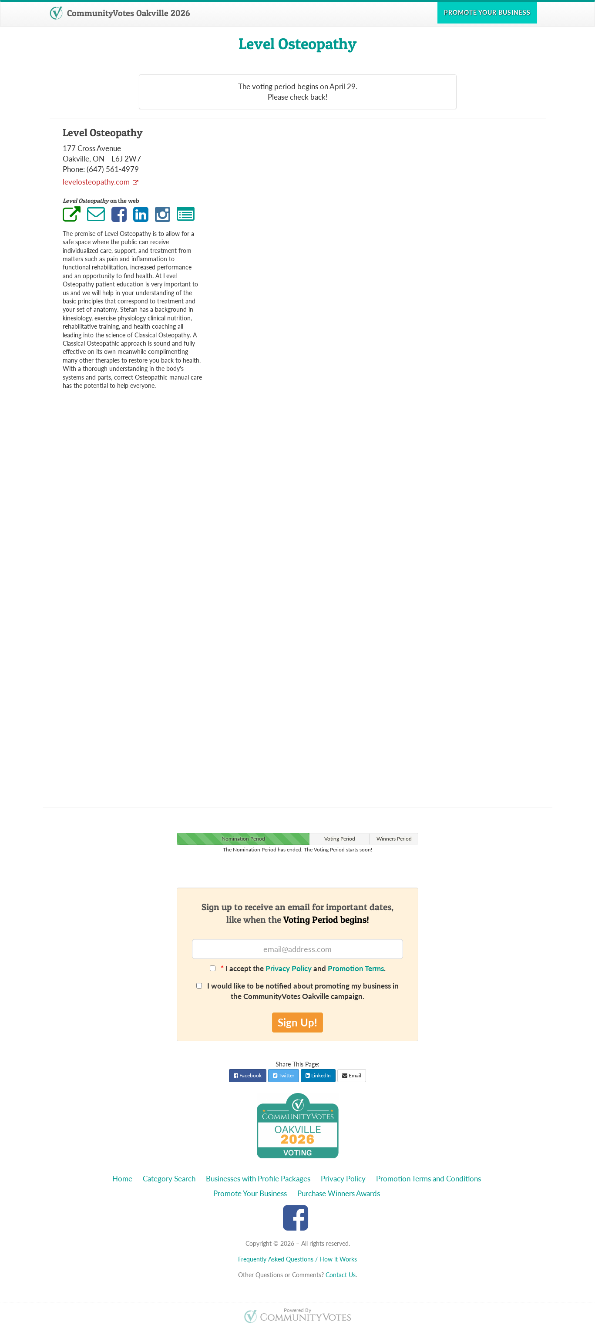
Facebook (248, 1075)
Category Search (169, 1178)
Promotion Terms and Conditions (428, 1178)
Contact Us (341, 1274)
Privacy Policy (289, 968)
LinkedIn (318, 1075)
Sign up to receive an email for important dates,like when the (297, 913)
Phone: (74, 169)
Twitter (283, 1075)
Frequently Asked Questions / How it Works (297, 1259)
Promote (487, 12)
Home (122, 1178)
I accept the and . (298, 968)
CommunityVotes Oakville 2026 (120, 13)
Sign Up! (297, 1022)
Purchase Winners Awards (338, 1193)
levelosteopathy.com (97, 181)
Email (351, 1075)
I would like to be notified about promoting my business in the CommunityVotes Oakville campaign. (297, 991)
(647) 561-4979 (113, 169)
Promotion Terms (356, 968)
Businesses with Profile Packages (258, 1178)
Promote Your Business (250, 1193)
